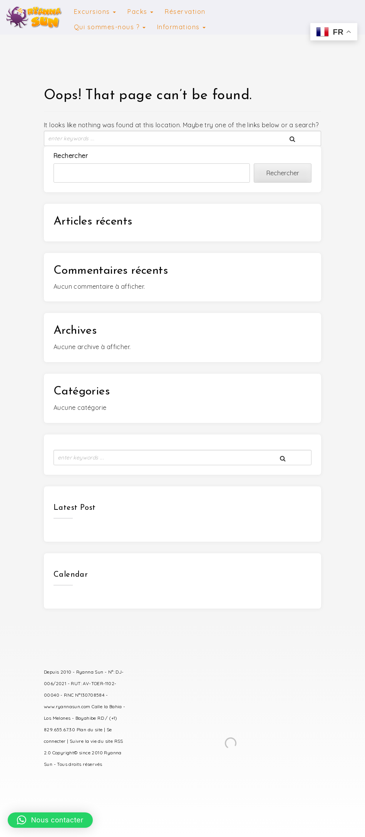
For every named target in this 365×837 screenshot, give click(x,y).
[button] (50, 820)
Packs (140, 11)
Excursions (95, 11)
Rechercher (71, 156)
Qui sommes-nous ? (110, 27)
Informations (181, 27)
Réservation (185, 11)
